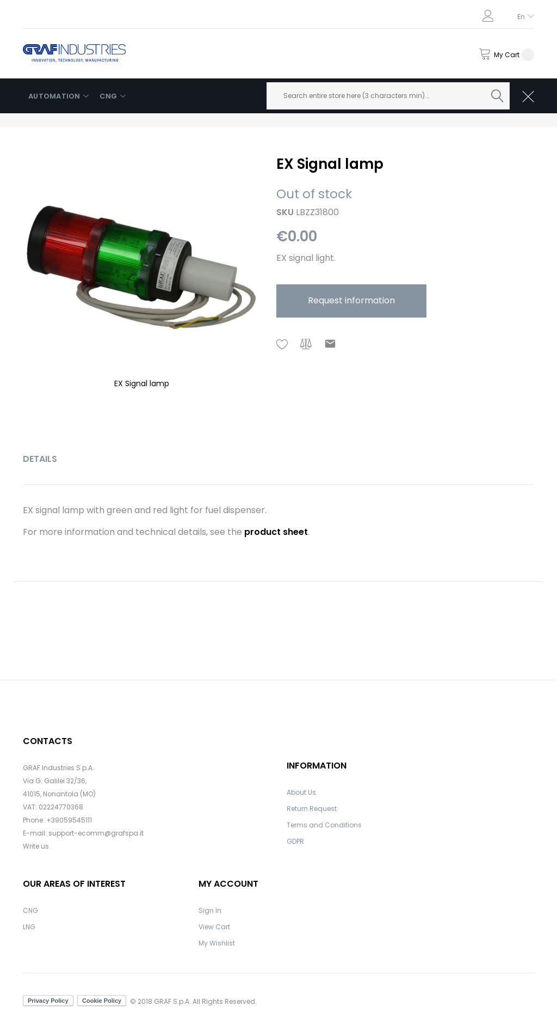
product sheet (276, 532)
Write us (36, 846)
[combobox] (388, 95)
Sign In (210, 910)
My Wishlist (217, 943)
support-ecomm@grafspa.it (96, 833)
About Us (301, 792)
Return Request (312, 808)
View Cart (214, 926)
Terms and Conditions (324, 825)
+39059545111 (69, 820)
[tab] (40, 459)
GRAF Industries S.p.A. (58, 767)
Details (40, 459)
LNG (29, 926)
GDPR (295, 841)
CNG (30, 910)
